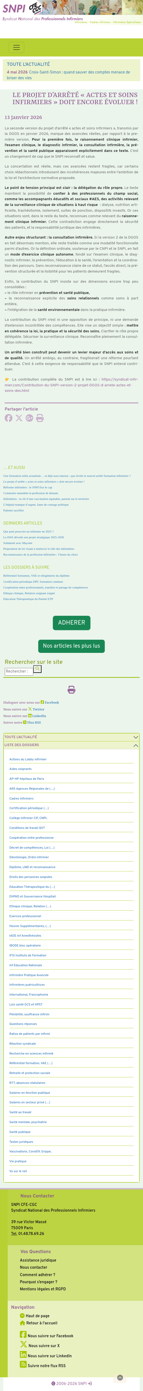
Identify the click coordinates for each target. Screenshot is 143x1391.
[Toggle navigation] (16, 47)
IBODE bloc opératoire (25, 946)
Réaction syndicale (22, 1044)
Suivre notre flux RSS (43, 1366)
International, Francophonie (28, 995)
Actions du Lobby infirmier (28, 759)
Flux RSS (32, 723)
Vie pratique (17, 1161)
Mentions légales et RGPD (43, 1289)
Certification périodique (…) (29, 808)
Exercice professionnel (25, 916)
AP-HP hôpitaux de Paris (26, 779)
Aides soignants (20, 769)
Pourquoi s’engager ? (38, 1282)
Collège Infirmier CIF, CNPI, (28, 818)
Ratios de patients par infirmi (29, 1034)
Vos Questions (35, 1252)
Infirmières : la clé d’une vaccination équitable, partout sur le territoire (46, 498)
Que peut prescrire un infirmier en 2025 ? (28, 531)
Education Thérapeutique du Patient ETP (28, 598)
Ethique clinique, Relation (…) (30, 906)
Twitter (36, 710)
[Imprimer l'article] (40, 419)
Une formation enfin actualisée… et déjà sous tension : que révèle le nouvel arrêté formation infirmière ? (67, 475)
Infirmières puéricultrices (27, 985)
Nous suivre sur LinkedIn (46, 1356)
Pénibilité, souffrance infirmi (29, 1014)
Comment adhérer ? (37, 1275)
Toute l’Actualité (20, 737)
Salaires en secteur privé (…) (29, 1102)
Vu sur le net (18, 1171)
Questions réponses (23, 1024)
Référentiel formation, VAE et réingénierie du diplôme (36, 575)
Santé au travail (20, 1112)
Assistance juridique (38, 1260)
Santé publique (20, 1132)
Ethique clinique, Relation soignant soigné (29, 593)
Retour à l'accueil (38, 1323)
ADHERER (71, 623)
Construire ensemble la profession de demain (30, 493)
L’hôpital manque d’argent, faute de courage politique (36, 504)
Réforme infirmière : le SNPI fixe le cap (27, 487)
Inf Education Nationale (25, 965)
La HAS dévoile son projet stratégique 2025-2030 (33, 537)
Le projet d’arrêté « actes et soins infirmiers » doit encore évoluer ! (44, 481)
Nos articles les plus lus (71, 646)
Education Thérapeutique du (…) (32, 887)
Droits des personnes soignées (30, 877)
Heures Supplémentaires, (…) (30, 926)
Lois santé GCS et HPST (26, 1005)
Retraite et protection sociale (29, 1073)
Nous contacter (33, 1267)
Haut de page (35, 1316)
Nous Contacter (37, 1196)
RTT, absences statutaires (27, 1083)
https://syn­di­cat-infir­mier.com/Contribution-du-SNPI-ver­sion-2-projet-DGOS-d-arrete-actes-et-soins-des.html (71, 385)
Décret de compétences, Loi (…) (31, 848)
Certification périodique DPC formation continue (33, 581)
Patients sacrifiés (13, 510)
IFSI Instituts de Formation (27, 955)
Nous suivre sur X (40, 1346)
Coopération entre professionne (31, 838)
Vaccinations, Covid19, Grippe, (30, 1152)
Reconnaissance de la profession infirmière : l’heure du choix (40, 554)
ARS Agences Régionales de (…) (32, 789)
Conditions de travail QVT (27, 828)
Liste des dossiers (21, 745)
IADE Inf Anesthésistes (25, 936)
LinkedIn (37, 716)
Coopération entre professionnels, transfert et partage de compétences (45, 587)
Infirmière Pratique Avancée (29, 975)
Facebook (50, 703)
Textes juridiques (21, 1142)
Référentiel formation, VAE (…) (31, 1063)
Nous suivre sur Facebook (46, 1336)
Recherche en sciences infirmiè (31, 1054)
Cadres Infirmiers (21, 799)
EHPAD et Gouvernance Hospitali (32, 897)
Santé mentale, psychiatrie (28, 1122)
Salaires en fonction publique (29, 1093)
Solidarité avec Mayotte (17, 543)
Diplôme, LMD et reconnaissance (32, 867)
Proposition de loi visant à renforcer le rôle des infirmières (38, 548)
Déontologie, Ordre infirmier (29, 857)
